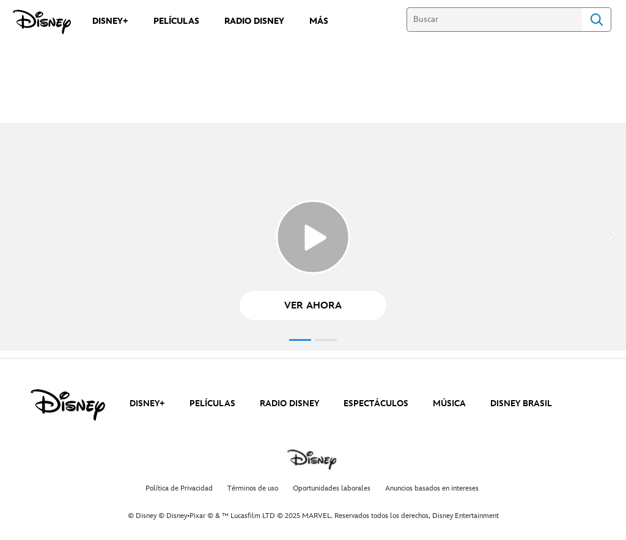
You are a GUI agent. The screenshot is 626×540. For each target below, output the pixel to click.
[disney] (68, 405)
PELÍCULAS (212, 403)
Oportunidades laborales (331, 488)
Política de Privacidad (179, 488)
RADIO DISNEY (289, 403)
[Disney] (42, 22)
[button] (313, 305)
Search (596, 19)
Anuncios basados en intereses (432, 488)
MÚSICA (449, 403)
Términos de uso (252, 488)
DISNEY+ (147, 403)
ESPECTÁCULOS (376, 403)
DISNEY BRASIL (521, 403)
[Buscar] (494, 19)
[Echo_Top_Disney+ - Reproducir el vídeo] (313, 237)
